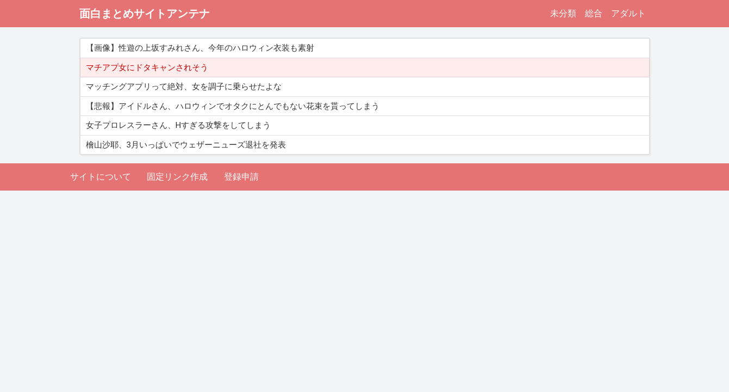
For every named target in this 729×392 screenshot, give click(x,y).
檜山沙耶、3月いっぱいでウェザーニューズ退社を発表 (186, 145)
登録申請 (241, 176)
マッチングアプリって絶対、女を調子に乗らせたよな (184, 86)
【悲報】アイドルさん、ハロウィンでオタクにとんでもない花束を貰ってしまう (232, 106)
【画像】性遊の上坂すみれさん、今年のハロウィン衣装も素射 (200, 48)
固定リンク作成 (177, 176)
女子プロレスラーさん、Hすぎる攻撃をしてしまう (178, 125)
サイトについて (100, 176)
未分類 (563, 13)
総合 (593, 13)
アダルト (628, 13)
